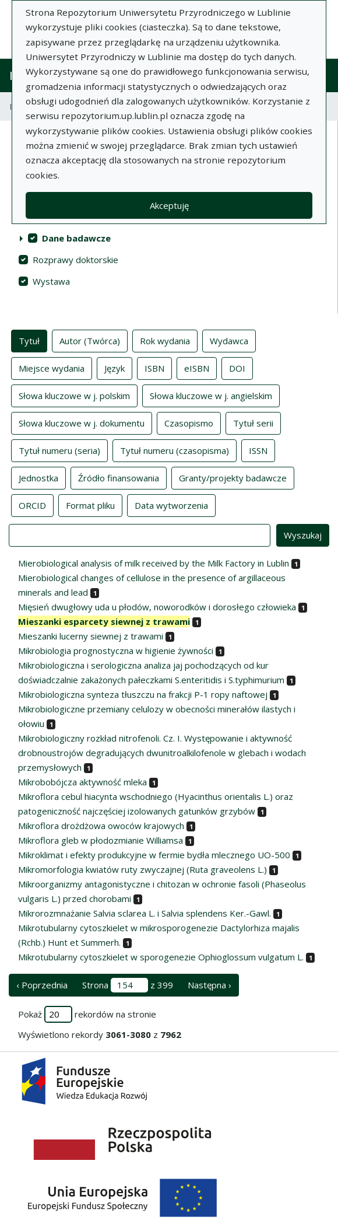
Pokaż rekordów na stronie (87, 1014)
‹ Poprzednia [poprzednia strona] (42, 985)
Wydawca (229, 340)
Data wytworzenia (171, 504)
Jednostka (38, 477)
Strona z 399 (127, 985)
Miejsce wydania (52, 367)
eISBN (196, 367)
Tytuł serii (253, 422)
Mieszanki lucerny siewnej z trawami (90, 636)
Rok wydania (165, 340)
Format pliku (90, 504)
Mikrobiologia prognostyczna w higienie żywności (115, 650)
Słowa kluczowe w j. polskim (74, 395)
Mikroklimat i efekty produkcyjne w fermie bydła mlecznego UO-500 (154, 855)
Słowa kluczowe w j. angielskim (211, 395)
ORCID (32, 504)
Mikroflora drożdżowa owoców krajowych (101, 825)
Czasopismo (188, 422)
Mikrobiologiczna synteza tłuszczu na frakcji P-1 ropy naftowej (142, 694)
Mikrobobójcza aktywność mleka (82, 782)
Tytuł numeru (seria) (59, 449)
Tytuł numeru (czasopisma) (174, 449)
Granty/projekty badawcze (233, 477)
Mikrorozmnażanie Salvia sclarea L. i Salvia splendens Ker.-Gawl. (144, 913)
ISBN (154, 367)
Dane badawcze (76, 238)
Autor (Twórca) (89, 340)
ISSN (258, 449)
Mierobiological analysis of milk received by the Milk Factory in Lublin (153, 563)
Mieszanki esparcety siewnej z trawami (104, 621)
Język (114, 367)
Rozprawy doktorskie (75, 259)
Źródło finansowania (118, 477)
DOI (237, 367)
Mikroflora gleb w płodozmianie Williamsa (100, 840)
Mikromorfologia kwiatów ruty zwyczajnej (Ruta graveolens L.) (142, 869)
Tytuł (29, 340)
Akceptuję (169, 205)
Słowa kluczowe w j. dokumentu (82, 422)
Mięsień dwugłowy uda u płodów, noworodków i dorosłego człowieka (157, 607)
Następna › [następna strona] (209, 985)
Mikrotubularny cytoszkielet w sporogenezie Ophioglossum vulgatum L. (161, 957)
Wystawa (51, 281)
